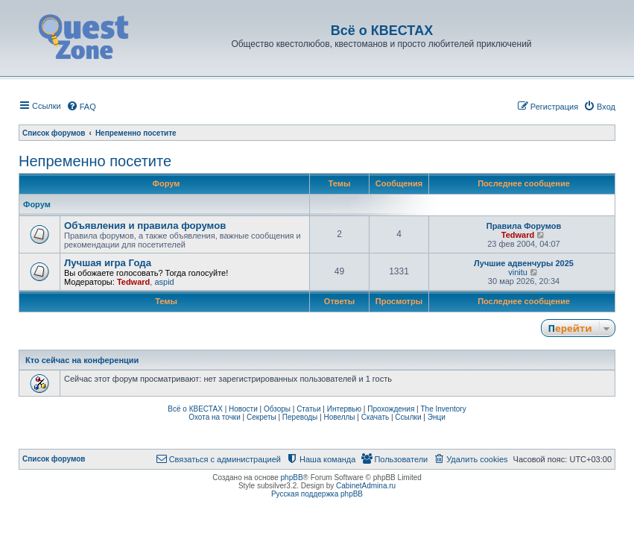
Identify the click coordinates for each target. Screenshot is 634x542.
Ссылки (408, 417)
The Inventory (443, 409)
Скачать (375, 417)
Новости (243, 409)
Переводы (299, 417)
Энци (437, 417)
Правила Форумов (524, 225)
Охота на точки (214, 417)
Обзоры (277, 409)
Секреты (261, 417)
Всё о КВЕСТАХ (195, 409)
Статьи (308, 409)
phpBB (292, 477)
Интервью (344, 409)
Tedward (517, 234)
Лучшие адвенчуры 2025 (524, 263)
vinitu (517, 272)
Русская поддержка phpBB (317, 494)
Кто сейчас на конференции (82, 360)
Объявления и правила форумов (145, 225)
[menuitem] (81, 107)
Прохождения (390, 409)
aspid (164, 281)
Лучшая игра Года (107, 262)
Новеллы (339, 417)
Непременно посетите (95, 161)
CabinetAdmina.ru (366, 486)
